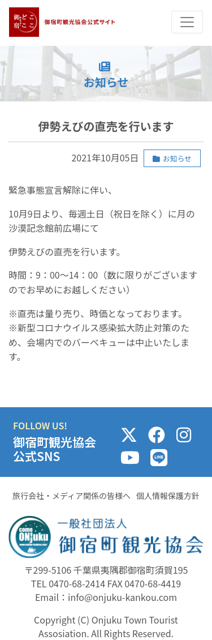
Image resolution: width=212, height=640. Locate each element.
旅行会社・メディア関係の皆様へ (71, 495)
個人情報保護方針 (168, 495)
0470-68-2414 (77, 583)
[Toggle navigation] (187, 22)
